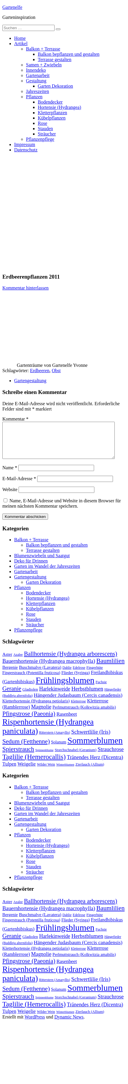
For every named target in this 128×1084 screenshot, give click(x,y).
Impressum (24, 144)
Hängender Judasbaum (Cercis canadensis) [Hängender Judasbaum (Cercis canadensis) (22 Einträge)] (78, 702)
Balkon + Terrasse (43, 48)
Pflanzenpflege (40, 139)
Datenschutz (25, 149)
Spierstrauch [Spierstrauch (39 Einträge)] (18, 756)
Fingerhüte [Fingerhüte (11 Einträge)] (94, 675)
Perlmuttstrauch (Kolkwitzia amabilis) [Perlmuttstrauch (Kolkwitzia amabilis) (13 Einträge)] (84, 714)
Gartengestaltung (30, 380)
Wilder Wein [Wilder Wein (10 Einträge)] (46, 771)
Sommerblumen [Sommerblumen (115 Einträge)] (95, 747)
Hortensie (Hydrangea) (59, 107)
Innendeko (36, 70)
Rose (42, 123)
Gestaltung (36, 80)
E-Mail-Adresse (19, 485)
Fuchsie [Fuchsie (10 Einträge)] (101, 689)
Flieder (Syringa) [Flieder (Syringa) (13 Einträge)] (75, 679)
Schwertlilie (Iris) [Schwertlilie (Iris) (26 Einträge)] (91, 739)
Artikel (20, 43)
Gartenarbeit (38, 75)
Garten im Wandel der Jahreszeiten (47, 573)
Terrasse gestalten (54, 59)
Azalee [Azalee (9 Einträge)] (18, 661)
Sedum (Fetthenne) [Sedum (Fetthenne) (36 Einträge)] (26, 748)
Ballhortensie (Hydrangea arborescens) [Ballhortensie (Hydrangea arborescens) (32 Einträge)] (70, 661)
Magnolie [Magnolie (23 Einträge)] (41, 714)
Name (9, 474)
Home (20, 38)
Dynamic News (68, 1023)
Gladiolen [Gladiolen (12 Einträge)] (30, 696)
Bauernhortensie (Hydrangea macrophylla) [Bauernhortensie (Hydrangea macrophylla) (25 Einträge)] (48, 668)
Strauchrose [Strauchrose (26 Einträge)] (111, 756)
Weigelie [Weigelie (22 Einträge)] (26, 771)
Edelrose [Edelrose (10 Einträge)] (79, 675)
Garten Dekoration (55, 86)
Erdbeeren (40, 370)
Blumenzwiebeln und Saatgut (42, 562)
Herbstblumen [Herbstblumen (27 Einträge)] (87, 696)
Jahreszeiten (37, 91)
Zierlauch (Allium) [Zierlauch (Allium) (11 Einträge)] (90, 771)
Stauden (45, 128)
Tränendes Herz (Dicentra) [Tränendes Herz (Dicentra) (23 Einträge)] (95, 764)
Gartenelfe (12, 7)
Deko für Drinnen (31, 567)
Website (9, 496)
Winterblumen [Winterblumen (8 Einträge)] (65, 771)
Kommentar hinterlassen (25, 287)
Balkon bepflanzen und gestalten (68, 54)
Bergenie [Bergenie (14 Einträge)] (10, 674)
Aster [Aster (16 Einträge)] (7, 661)
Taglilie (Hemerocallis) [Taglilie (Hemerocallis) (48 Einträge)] (34, 764)
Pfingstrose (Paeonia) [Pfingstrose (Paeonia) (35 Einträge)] (28, 720)
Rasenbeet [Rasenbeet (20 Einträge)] (66, 721)
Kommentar (15, 418)
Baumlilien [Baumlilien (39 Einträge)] (110, 667)
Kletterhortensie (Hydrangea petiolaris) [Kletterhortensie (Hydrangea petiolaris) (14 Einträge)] (36, 708)
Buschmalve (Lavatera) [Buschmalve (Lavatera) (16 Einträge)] (40, 674)
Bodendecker (50, 101)
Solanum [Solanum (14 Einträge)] (58, 749)
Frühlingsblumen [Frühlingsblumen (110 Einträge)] (65, 687)
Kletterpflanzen (52, 112)
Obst (56, 370)
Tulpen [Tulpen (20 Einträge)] (9, 771)
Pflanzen (34, 96)
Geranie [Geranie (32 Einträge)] (11, 695)
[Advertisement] (55, 212)
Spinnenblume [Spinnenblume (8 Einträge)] (44, 757)
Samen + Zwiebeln (44, 64)
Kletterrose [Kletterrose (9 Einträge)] (78, 708)
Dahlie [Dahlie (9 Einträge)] (67, 674)
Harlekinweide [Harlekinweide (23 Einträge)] (54, 696)
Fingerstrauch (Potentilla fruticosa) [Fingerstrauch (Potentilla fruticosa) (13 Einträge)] (31, 679)
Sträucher (47, 133)
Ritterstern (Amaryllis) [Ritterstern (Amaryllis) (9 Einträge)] (54, 739)
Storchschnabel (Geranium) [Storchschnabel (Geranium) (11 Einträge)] (75, 757)
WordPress (34, 1023)
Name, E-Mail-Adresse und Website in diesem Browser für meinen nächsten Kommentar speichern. (61, 510)
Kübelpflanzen (51, 117)
